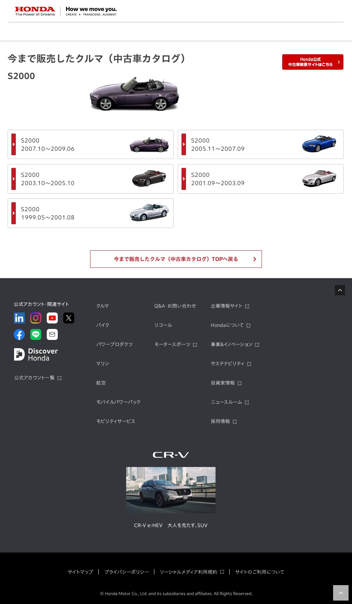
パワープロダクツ (114, 344)
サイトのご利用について (259, 572)
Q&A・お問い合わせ (175, 306)
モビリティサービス (115, 421)
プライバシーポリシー (126, 572)
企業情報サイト (226, 306)
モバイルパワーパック (118, 402)
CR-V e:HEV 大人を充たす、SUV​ (171, 525)
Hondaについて (227, 325)
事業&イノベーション (231, 344)
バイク (102, 325)
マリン (102, 363)
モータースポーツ (172, 344)
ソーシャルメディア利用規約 (188, 572)
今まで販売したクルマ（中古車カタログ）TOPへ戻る (176, 259)
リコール (163, 325)
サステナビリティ (227, 363)
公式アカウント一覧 (34, 377)
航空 (101, 382)
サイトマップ (80, 572)
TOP (341, 593)
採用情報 (220, 421)
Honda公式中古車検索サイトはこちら (312, 62)
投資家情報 (223, 382)
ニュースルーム (226, 402)
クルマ (102, 306)
